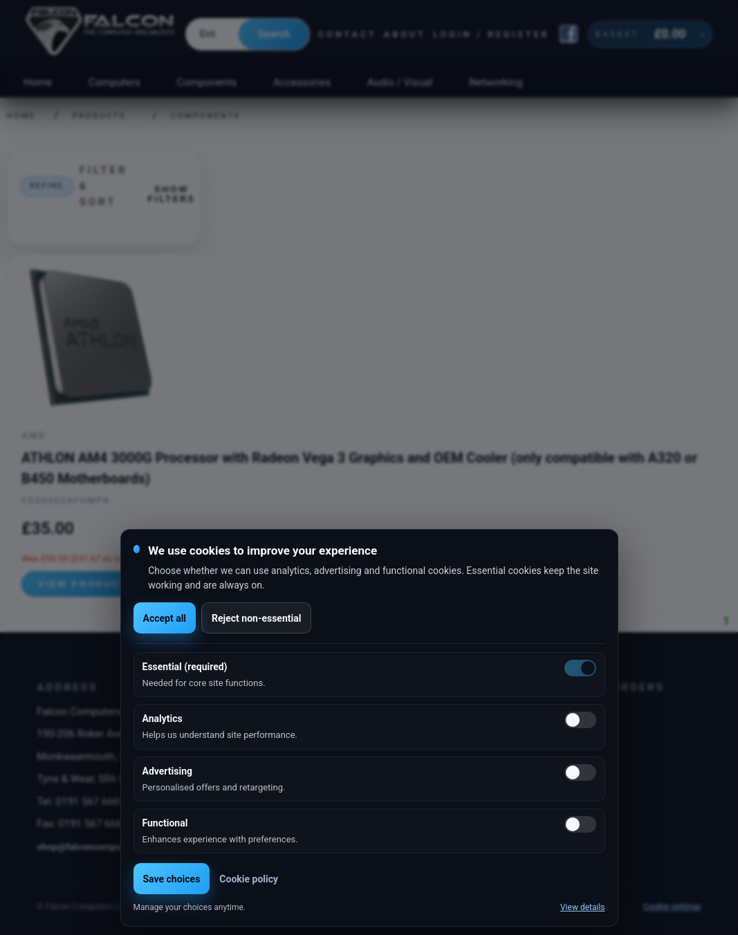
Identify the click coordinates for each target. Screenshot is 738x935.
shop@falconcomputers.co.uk (100, 846)
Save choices (172, 879)
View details (582, 907)
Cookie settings (672, 906)
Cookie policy (248, 879)
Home (38, 82)
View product (82, 583)
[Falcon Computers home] (101, 34)
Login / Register (491, 34)
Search (273, 34)
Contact (347, 34)
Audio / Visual (399, 82)
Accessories (302, 82)
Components (207, 82)
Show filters (171, 193)
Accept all (165, 618)
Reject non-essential (256, 618)
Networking (495, 82)
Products (100, 115)
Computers (114, 82)
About (405, 34)
